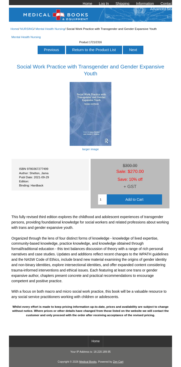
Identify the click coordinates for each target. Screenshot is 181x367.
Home (87, 4)
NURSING (27, 28)
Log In (104, 4)
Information (145, 4)
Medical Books (88, 361)
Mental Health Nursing (50, 28)
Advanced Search (164, 9)
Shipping (122, 4)
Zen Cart (118, 361)
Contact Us (169, 4)
